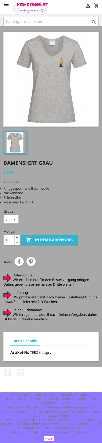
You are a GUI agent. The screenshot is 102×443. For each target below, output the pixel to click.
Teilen (19, 261)
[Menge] (9, 240)
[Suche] (51, 21)
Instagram (20, 372)
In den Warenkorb (49, 240)
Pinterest (31, 261)
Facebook (7, 372)
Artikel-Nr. (19, 352)
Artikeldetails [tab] (25, 340)
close (49, 438)
